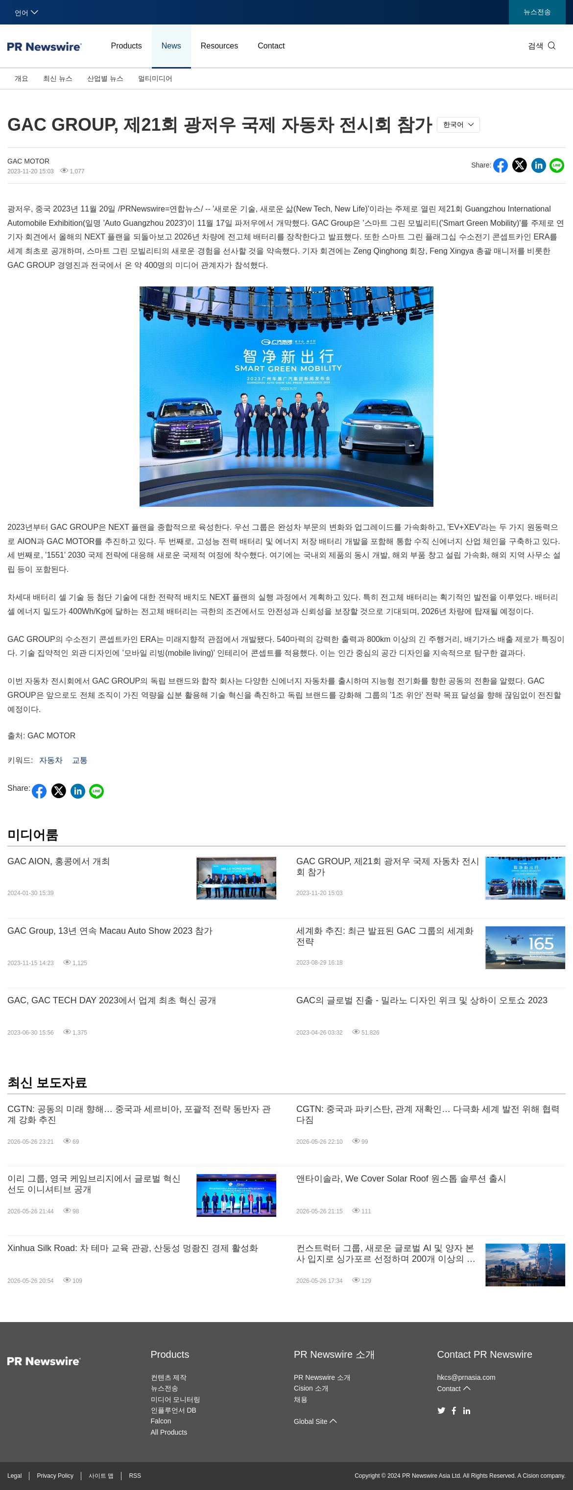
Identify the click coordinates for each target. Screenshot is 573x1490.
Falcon (161, 1421)
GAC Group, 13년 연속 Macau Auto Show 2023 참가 (110, 931)
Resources (219, 46)
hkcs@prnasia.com (466, 1377)
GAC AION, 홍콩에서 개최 (58, 861)
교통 (80, 760)
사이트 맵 (101, 1475)
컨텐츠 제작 (169, 1377)
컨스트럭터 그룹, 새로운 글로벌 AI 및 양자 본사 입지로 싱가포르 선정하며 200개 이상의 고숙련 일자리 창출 (386, 1253)
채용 (301, 1399)
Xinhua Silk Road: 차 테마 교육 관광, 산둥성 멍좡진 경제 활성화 (132, 1248)
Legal (14, 1475)
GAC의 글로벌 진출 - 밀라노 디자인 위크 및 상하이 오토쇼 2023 (422, 1000)
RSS (135, 1475)
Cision (531, 1475)
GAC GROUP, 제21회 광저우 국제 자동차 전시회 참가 (387, 866)
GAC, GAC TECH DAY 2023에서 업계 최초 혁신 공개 (111, 1000)
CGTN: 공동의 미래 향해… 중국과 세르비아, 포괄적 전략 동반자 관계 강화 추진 (139, 1114)
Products (126, 46)
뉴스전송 (537, 12)
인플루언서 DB (173, 1410)
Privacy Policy (55, 1475)
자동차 (51, 760)
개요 (21, 78)
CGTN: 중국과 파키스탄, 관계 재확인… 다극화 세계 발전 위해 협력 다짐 (428, 1114)
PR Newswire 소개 (334, 1354)
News (171, 46)
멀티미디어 (155, 78)
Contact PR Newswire (485, 1354)
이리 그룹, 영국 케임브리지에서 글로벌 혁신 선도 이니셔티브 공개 (94, 1184)
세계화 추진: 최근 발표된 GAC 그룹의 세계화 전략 (385, 936)
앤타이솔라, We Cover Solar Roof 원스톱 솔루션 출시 (401, 1178)
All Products (169, 1432)
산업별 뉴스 (105, 78)
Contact (271, 46)
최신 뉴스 (57, 78)
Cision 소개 (311, 1388)
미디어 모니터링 (176, 1399)
